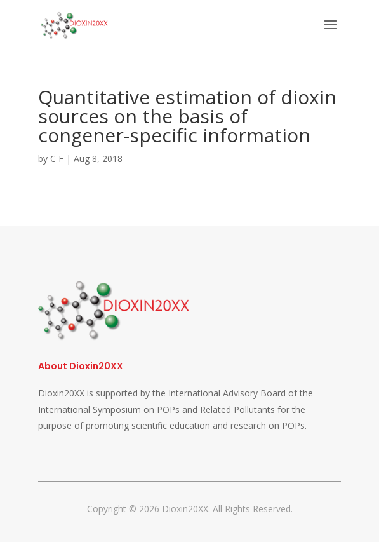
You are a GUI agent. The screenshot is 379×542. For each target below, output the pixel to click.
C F (56, 158)
